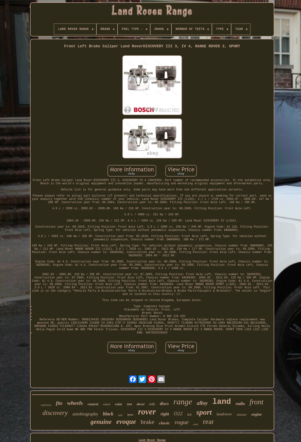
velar (118, 404)
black (108, 413)
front (256, 402)
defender (242, 414)
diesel (140, 404)
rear (208, 421)
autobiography (85, 413)
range (183, 401)
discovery (55, 412)
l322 (178, 413)
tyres (130, 414)
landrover (224, 414)
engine (256, 414)
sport (204, 412)
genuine (101, 421)
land (221, 402)
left (189, 414)
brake (147, 421)
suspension (46, 405)
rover (147, 411)
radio (240, 403)
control (92, 404)
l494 (129, 404)
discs (164, 403)
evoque (126, 421)
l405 (120, 415)
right (165, 414)
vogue (181, 422)
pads (195, 424)
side (152, 404)
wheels (75, 403)
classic (164, 423)
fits (59, 403)
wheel (106, 404)
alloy (202, 403)
